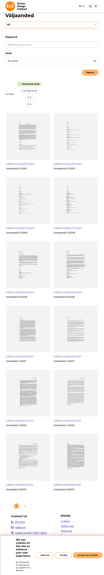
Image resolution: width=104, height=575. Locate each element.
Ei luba (63, 555)
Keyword (11, 37)
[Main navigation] (96, 6)
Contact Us (19, 516)
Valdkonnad (67, 526)
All (8, 24)
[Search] (90, 6)
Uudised (65, 521)
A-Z (29, 97)
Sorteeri (9, 94)
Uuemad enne (29, 90)
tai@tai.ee (20, 527)
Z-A (29, 104)
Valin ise (44, 555)
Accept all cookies (87, 555)
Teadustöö (66, 531)
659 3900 (20, 522)
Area (8, 53)
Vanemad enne (31, 84)
